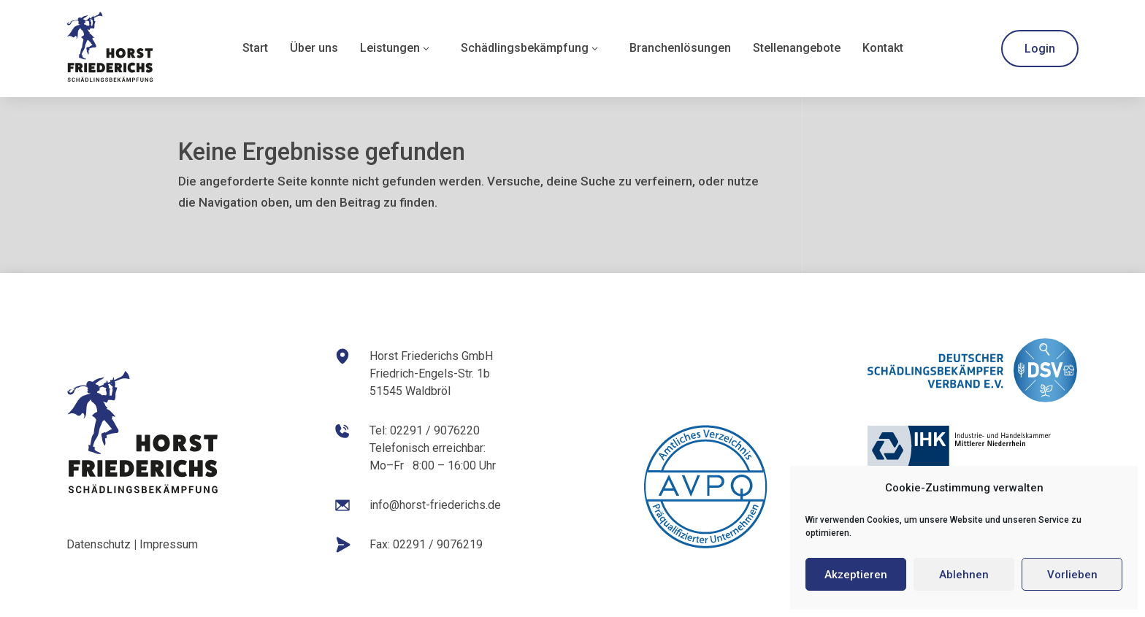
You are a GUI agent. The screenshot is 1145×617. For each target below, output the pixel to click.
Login (1040, 48)
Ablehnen (964, 574)
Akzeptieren (855, 574)
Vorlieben (1072, 574)
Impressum (168, 544)
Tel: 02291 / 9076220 (424, 430)
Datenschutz (98, 544)
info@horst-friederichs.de (435, 505)
